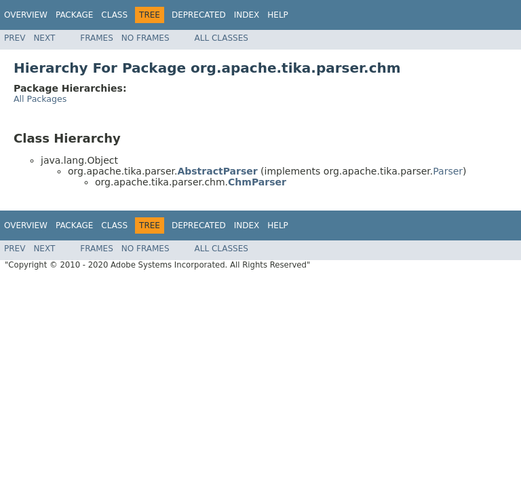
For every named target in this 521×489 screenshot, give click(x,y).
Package (74, 15)
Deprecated (199, 15)
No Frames (145, 38)
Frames (96, 38)
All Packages (40, 99)
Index (247, 15)
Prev (14, 38)
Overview (25, 15)
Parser (448, 171)
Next (44, 38)
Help (277, 15)
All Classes (221, 38)
